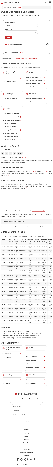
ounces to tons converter (12, 78)
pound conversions (12, 357)
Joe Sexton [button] (8, 149)
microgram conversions (35, 367)
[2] (27, 187)
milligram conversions (35, 364)
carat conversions (35, 383)
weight (24, 157)
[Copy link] (2, 153)
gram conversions (35, 360)
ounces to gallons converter (12, 133)
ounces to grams (20, 58)
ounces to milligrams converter (35, 87)
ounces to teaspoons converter (12, 113)
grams (46, 171)
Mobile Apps (26, 443)
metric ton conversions (35, 353)
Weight (14, 7)
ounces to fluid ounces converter (12, 120)
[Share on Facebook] (6, 153)
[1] (8, 175)
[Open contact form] (47, 44)
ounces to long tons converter (35, 98)
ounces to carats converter (35, 102)
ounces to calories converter (12, 98)
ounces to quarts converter (12, 130)
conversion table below (38, 211)
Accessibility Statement (26, 452)
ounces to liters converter (12, 139)
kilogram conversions (35, 356)
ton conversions (12, 353)
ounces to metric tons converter (35, 77)
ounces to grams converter (35, 83)
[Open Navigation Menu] (50, 2)
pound (34, 171)
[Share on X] (10, 153)
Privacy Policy (26, 449)
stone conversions (12, 383)
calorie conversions (12, 379)
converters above (35, 227)
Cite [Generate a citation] (20, 153)
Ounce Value (8, 29)
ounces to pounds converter (12, 81)
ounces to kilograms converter (35, 80)
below (22, 52)
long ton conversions (35, 379)
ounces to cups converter (12, 123)
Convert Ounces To (10, 22)
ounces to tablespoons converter (12, 117)
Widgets (26, 439)
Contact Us (26, 436)
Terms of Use (26, 446)
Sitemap (26, 455)
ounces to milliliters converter (12, 136)
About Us (26, 433)
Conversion (9, 7)
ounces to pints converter (12, 126)
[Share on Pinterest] (14, 153)
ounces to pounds (31, 58)
